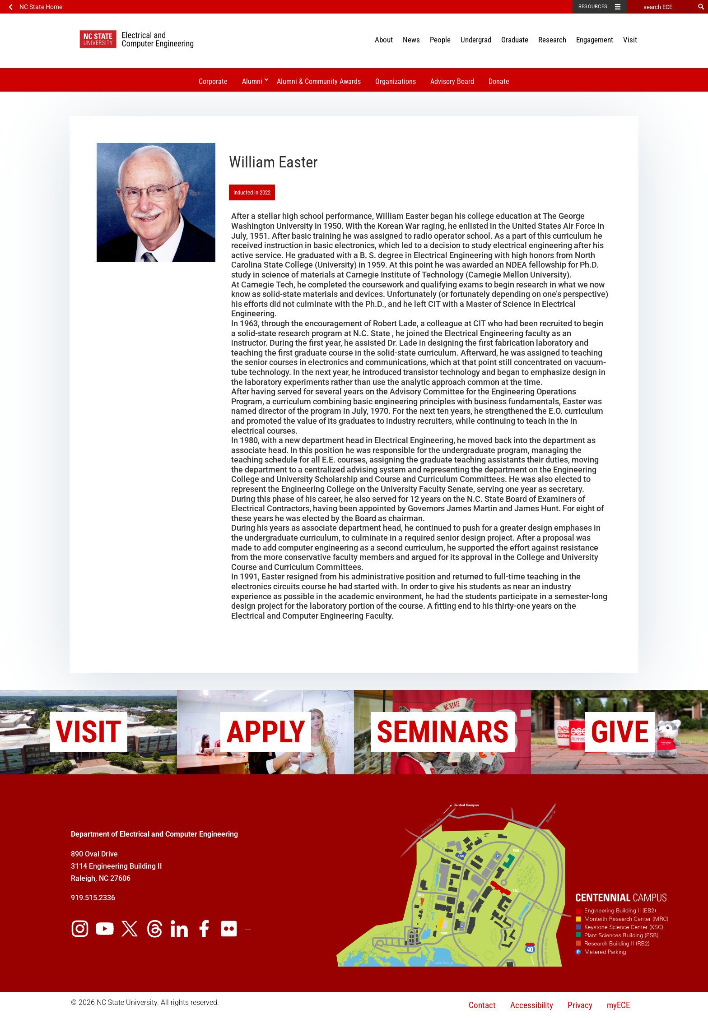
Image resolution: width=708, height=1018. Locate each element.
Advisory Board (452, 81)
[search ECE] (660, 7)
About (384, 39)
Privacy (580, 1005)
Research (552, 39)
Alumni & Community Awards (319, 81)
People (440, 39)
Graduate (514, 39)
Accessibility (531, 1005)
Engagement (594, 39)
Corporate (213, 81)
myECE (618, 1005)
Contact (482, 1005)
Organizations (395, 81)
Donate (499, 81)
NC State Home (40, 6)
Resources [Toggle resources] (592, 6)
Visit (630, 39)
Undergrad (476, 39)
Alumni (252, 81)
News (411, 39)
